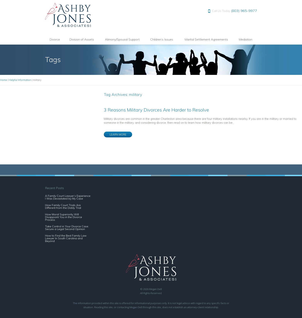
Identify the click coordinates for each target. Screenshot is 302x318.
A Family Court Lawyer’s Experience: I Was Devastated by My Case (68, 197)
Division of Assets (81, 39)
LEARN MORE (118, 134)
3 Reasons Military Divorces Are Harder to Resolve (156, 110)
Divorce (54, 39)
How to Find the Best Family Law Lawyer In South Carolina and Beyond (65, 238)
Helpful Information (20, 79)
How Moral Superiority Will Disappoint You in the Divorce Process (63, 217)
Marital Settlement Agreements (206, 39)
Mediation (245, 39)
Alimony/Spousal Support (122, 39)
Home (3, 79)
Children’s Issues (161, 39)
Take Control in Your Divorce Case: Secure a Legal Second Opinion (67, 228)
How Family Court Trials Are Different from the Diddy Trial (63, 206)
